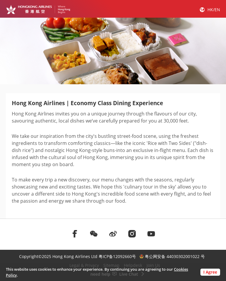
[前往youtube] (151, 233)
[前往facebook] (75, 233)
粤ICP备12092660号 (117, 256)
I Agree (210, 272)
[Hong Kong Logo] (38, 9)
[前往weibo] (113, 233)
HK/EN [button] (213, 9)
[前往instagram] (132, 233)
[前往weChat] (94, 233)
